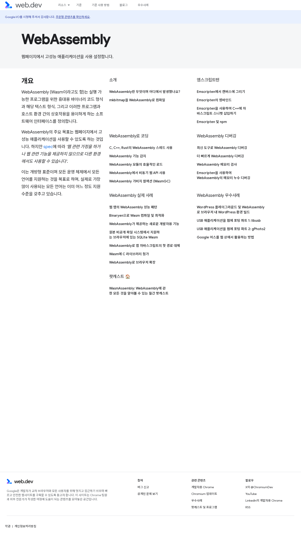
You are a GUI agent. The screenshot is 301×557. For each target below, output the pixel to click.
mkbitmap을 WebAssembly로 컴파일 (137, 100)
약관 (7, 526)
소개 (113, 80)
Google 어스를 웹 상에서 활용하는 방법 (225, 237)
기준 (79, 5)
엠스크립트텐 (208, 80)
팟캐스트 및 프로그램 (204, 507)
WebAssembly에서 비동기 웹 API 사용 (137, 173)
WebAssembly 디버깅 (216, 136)
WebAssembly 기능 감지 (127, 156)
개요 (27, 81)
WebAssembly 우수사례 (218, 195)
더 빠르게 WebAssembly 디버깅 (220, 156)
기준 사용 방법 (100, 5)
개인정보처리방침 (25, 526)
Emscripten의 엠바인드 (214, 100)
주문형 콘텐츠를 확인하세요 (73, 17)
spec (48, 146)
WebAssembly (65, 39)
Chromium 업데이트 (204, 494)
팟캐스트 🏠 (119, 276)
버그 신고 (143, 487)
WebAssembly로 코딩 (128, 136)
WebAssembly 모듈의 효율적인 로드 (136, 165)
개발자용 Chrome (202, 487)
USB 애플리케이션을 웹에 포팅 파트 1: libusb (229, 221)
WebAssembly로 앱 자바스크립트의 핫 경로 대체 (144, 246)
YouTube (251, 494)
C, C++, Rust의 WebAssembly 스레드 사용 (141, 148)
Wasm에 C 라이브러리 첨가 (129, 254)
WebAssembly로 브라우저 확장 (132, 262)
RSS (247, 507)
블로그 (123, 5)
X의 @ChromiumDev (259, 487)
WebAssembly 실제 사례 (131, 195)
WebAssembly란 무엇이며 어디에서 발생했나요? (144, 92)
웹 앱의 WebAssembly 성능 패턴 (133, 207)
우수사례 (143, 5)
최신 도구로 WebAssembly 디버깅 (222, 148)
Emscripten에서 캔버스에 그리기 (221, 92)
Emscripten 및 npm (212, 122)
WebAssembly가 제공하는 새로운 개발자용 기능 (144, 224)
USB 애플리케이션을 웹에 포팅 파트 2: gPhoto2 (231, 229)
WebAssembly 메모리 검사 (217, 165)
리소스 (62, 5)
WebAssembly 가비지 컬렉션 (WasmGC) (139, 181)
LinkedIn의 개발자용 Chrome (263, 500)
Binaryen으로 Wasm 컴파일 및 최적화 (136, 216)
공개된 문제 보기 (148, 494)
